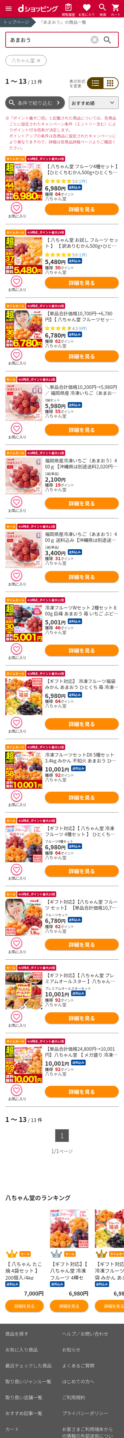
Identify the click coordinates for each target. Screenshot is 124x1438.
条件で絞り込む (35, 102)
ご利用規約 (73, 1364)
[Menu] (8, 8)
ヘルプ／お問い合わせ (85, 1300)
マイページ (16, 1412)
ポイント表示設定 (23, 1427)
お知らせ (71, 1316)
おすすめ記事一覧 (23, 1380)
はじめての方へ (78, 1348)
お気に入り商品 (21, 1316)
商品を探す (16, 1300)
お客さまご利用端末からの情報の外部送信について (87, 1402)
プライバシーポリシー (85, 1380)
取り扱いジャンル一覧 (28, 1348)
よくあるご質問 (78, 1332)
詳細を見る (82, 209)
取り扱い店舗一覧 (23, 1364)
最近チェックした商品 (28, 1332)
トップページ (16, 22)
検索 (107, 40)
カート (12, 1396)
